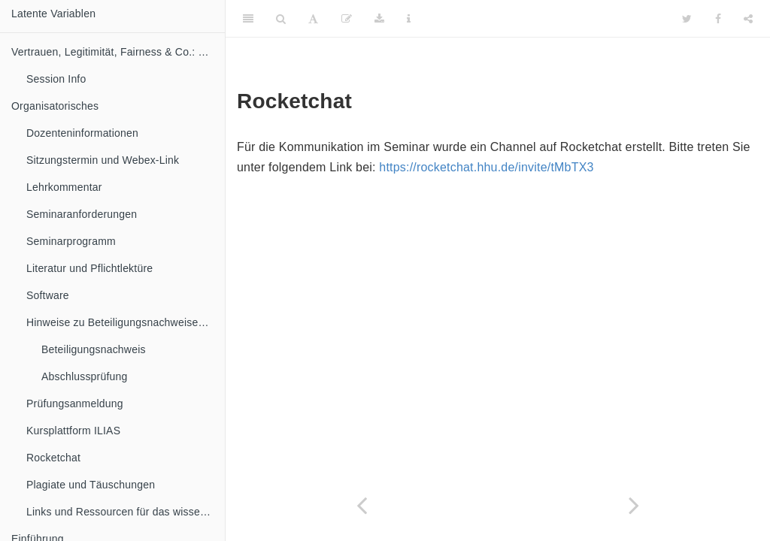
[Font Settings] (313, 19)
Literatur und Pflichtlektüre (89, 268)
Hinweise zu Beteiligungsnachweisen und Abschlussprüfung (125, 322)
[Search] (281, 19)
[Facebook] (718, 19)
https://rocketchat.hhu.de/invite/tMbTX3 (486, 167)
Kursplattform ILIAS (73, 431)
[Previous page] (362, 505)
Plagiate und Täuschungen (90, 485)
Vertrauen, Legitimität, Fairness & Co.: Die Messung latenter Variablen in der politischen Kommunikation (118, 52)
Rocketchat (53, 458)
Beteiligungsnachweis (93, 349)
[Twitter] (687, 19)
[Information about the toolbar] (409, 19)
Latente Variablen (53, 14)
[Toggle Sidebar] (248, 19)
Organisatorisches (55, 106)
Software (47, 295)
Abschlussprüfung (84, 376)
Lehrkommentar (64, 187)
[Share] (748, 19)
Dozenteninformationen (82, 133)
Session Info (56, 79)
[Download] (379, 19)
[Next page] (634, 505)
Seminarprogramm (71, 241)
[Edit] (346, 19)
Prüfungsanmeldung (74, 403)
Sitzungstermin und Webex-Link (102, 160)
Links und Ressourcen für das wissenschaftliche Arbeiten (125, 512)
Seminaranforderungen (81, 214)
